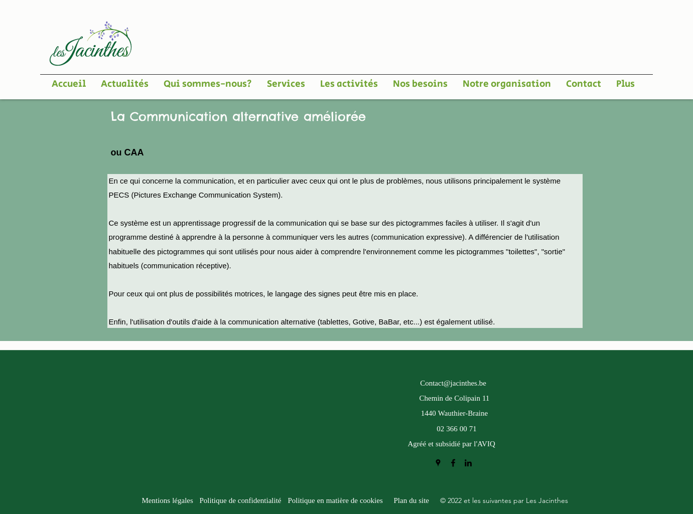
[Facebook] (453, 463)
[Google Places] (438, 463)
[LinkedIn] (468, 463)
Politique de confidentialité (241, 501)
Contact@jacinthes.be (453, 384)
